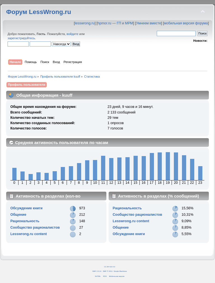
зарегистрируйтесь (21, 38)
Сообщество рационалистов (35, 227)
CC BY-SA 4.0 (109, 267)
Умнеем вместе (148, 23)
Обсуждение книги (26, 208)
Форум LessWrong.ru (38, 11)
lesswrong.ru (85, 23)
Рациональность (24, 221)
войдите (72, 34)
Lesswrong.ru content (28, 234)
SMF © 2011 (108, 271)
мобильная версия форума (186, 23)
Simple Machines (120, 271)
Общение (18, 215)
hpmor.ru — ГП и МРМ (115, 23)
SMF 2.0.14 (96, 271)
